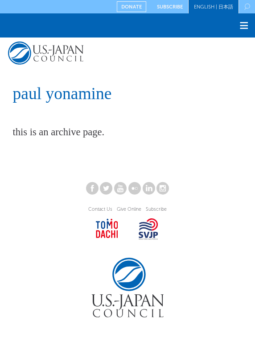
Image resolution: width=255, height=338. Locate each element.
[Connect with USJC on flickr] (134, 190)
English (204, 6)
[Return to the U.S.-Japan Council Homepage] (64, 55)
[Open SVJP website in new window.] (148, 230)
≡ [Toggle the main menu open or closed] (244, 25)
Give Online (129, 209)
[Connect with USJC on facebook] (92, 190)
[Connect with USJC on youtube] (120, 190)
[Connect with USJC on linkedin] (149, 190)
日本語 (225, 6)
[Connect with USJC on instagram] (162, 190)
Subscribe (170, 6)
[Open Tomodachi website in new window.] (107, 230)
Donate (131, 6)
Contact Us (100, 209)
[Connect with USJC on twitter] (106, 190)
